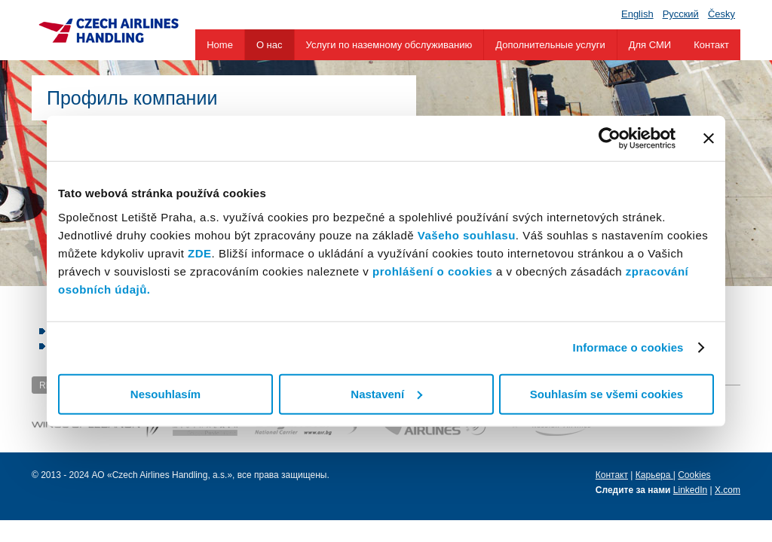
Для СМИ (650, 44)
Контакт (711, 44)
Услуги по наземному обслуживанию (389, 44)
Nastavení (386, 393)
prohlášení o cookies (432, 270)
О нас (269, 44)
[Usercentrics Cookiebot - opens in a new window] (610, 138)
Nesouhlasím (165, 393)
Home (220, 44)
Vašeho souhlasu (467, 234)
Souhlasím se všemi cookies (606, 393)
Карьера (654, 475)
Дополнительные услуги (550, 44)
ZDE (200, 252)
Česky (721, 14)
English (637, 14)
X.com (727, 490)
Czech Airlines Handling (108, 30)
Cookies (694, 475)
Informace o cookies (628, 347)
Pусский (681, 14)
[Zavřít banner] (708, 138)
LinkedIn (690, 490)
